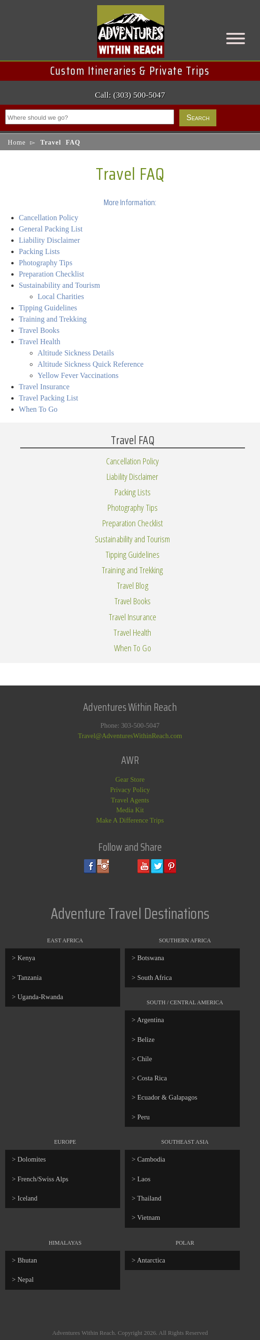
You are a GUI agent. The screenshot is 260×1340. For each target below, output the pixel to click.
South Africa (154, 977)
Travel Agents (130, 800)
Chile (144, 1059)
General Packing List (51, 229)
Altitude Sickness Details (76, 353)
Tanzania (29, 977)
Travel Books (39, 330)
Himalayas (65, 1243)
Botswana (150, 958)
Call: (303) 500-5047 (130, 95)
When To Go (38, 409)
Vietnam (148, 1217)
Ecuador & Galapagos (167, 1097)
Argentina (150, 1020)
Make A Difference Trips (130, 820)
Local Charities (61, 296)
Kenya (26, 958)
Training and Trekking (52, 319)
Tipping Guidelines (48, 308)
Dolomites (31, 1159)
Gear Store (130, 779)
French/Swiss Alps (42, 1179)
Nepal (25, 1279)
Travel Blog (132, 585)
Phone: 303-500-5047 (130, 725)
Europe (65, 1142)
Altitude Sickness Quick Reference (91, 364)
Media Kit (130, 810)
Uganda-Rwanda (40, 997)
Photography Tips (45, 263)
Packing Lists (39, 251)
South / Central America (184, 1002)
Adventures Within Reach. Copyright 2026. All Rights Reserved (130, 1333)
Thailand (149, 1198)
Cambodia (151, 1159)
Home (17, 142)
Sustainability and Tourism (59, 285)
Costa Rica (152, 1078)
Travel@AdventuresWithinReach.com (130, 735)
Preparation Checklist (51, 274)
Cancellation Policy (48, 218)
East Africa (65, 940)
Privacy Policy (130, 789)
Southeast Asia (185, 1142)
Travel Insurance (44, 387)
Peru (143, 1117)
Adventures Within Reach (130, 35)
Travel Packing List (48, 398)
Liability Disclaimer (49, 240)
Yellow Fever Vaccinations (78, 375)
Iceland (27, 1198)
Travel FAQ (130, 173)
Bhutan (27, 1260)
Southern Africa (185, 940)
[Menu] (236, 38)
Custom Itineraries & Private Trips (129, 71)
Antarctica (151, 1260)
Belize (145, 1039)
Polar (185, 1243)
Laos (143, 1179)
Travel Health (40, 342)
